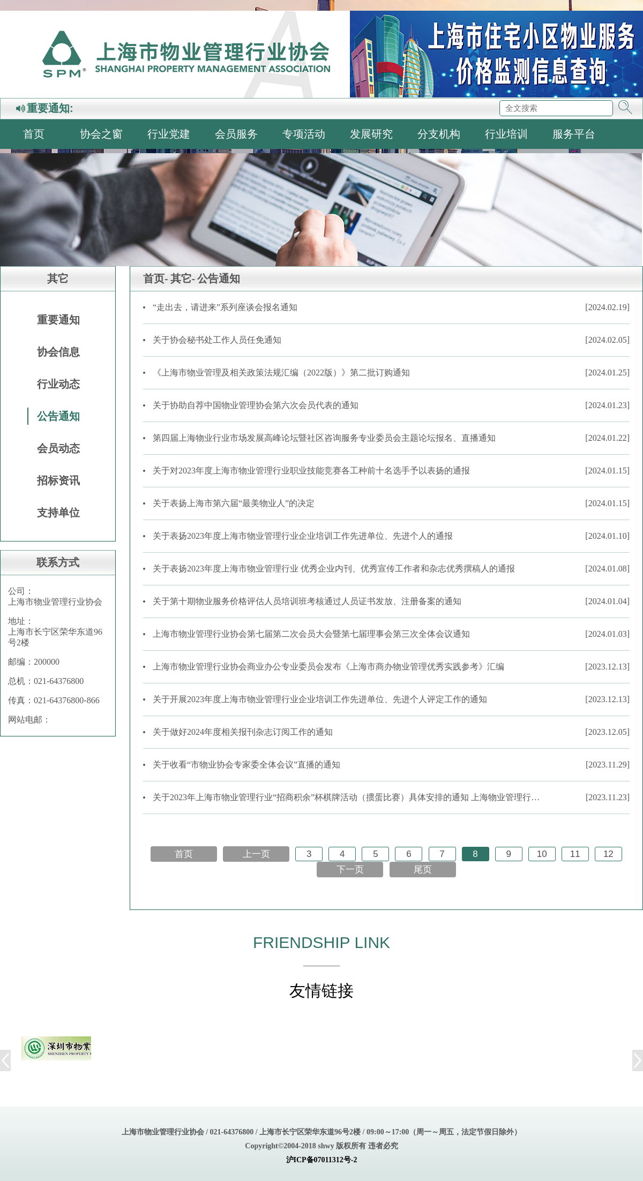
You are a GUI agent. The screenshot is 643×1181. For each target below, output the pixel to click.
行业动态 (58, 384)
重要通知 (58, 320)
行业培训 (506, 134)
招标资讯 (58, 480)
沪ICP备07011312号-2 (321, 1160)
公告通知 (58, 416)
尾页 (423, 869)
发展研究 (371, 134)
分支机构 (438, 134)
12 (608, 854)
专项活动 (303, 134)
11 (575, 854)
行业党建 (168, 134)
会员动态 (58, 448)
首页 (33, 134)
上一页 (256, 854)
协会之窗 (101, 134)
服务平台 (573, 134)
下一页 (350, 869)
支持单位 (58, 512)
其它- (183, 278)
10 (542, 854)
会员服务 (236, 134)
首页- (155, 278)
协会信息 (58, 352)
